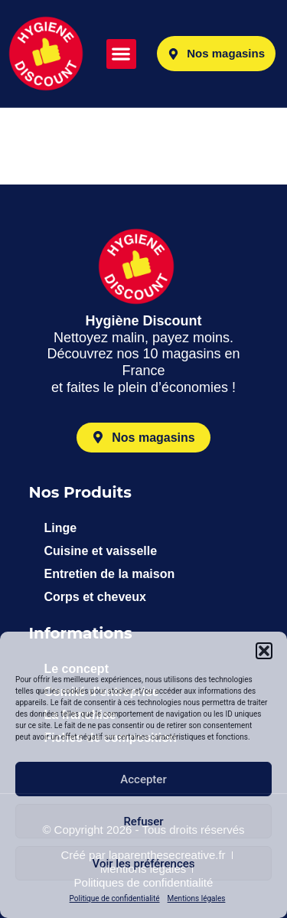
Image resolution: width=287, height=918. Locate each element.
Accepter (143, 779)
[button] (264, 650)
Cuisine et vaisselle (101, 550)
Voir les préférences (144, 864)
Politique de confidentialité (115, 898)
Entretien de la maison (109, 573)
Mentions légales (197, 898)
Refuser (143, 821)
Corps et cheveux (95, 596)
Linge (60, 527)
